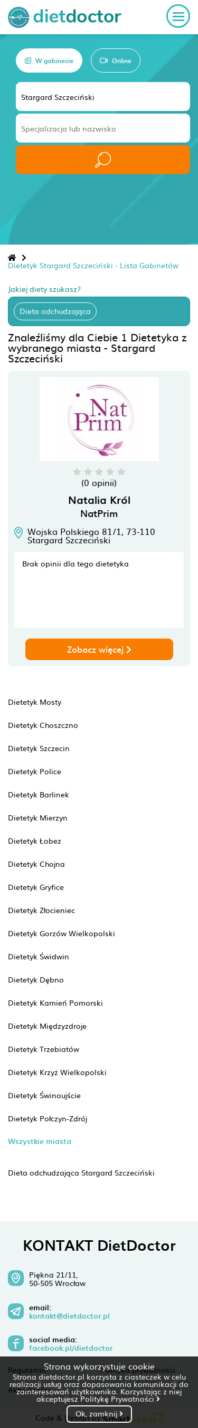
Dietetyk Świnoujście (44, 1095)
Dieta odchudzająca (55, 311)
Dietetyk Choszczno (43, 725)
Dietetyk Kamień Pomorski (55, 1002)
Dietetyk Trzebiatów (43, 1049)
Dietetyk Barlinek (38, 794)
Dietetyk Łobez (34, 840)
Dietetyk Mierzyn (38, 817)
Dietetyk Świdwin (38, 956)
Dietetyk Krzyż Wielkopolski (57, 1072)
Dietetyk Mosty (34, 701)
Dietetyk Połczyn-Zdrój (47, 1118)
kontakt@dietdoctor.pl (69, 1316)
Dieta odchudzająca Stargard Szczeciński (81, 1172)
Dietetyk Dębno (36, 979)
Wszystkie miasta (39, 1141)
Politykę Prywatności (120, 1398)
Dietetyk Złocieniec (41, 910)
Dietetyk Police (34, 771)
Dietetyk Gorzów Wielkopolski (61, 933)
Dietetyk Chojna (36, 863)
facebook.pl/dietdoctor (70, 1348)
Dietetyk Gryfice (36, 887)
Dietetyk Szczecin (39, 748)
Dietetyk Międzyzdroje (47, 1025)
